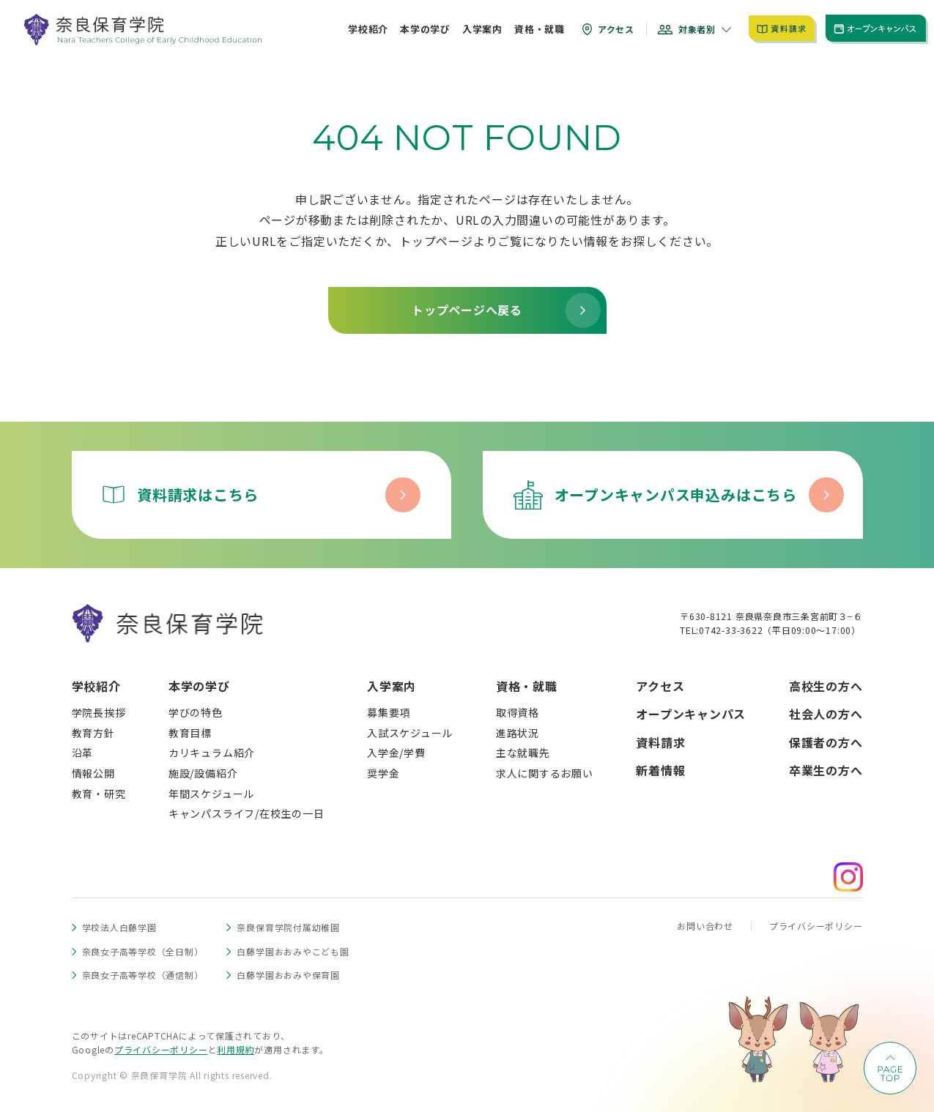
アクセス (660, 686)
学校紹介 (96, 686)
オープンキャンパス (691, 714)
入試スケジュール (410, 732)
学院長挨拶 (99, 712)
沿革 (83, 752)
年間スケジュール (211, 793)
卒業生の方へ (826, 770)
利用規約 (235, 1049)
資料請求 (660, 742)
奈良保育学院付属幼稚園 (288, 927)
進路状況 (517, 732)
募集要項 (388, 712)
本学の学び (199, 686)
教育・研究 (99, 793)
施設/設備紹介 (202, 773)
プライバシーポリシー (816, 925)
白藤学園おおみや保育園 (288, 975)
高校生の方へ (826, 686)
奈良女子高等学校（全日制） (143, 951)
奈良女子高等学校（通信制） (143, 975)
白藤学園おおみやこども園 (293, 951)
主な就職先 (523, 752)
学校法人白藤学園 (119, 927)
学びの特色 (195, 712)
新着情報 (660, 770)
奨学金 (383, 773)
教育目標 (190, 732)
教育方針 (93, 732)
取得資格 (517, 712)
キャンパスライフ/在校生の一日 (246, 813)
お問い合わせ (705, 925)
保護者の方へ (826, 742)
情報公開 (93, 773)
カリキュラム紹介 (211, 752)
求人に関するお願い (544, 773)
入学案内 (391, 686)
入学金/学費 (396, 752)
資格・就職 (526, 686)
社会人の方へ (826, 714)
